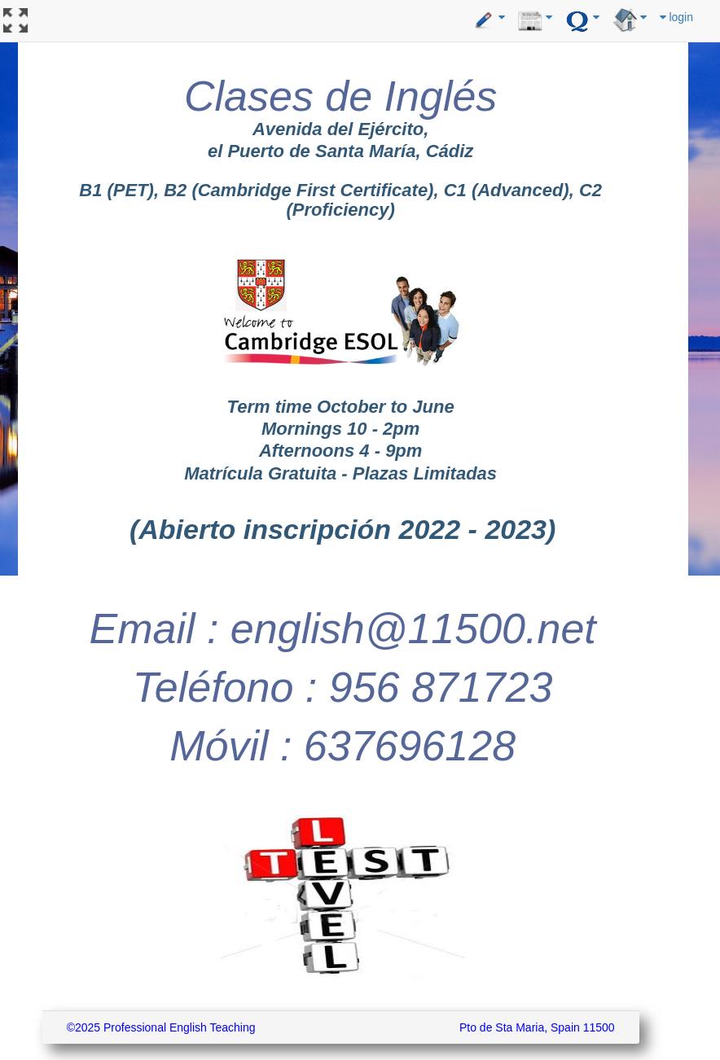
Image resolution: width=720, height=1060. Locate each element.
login (676, 17)
